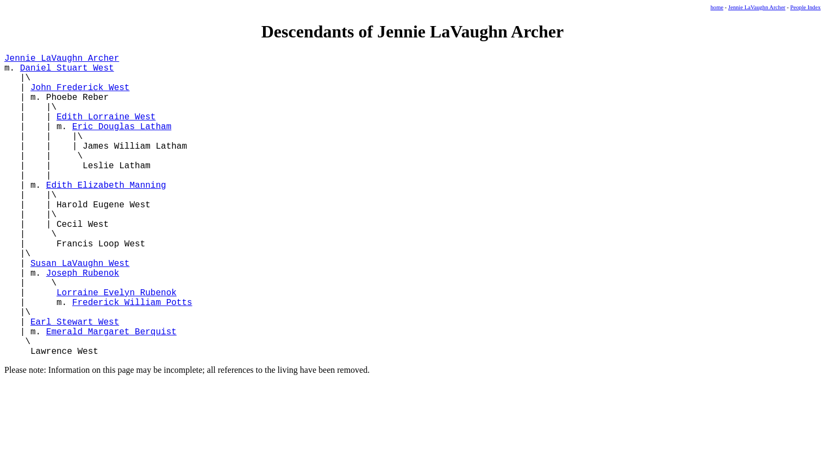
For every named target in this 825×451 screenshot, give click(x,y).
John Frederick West (79, 95)
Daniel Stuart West (67, 72)
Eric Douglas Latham (121, 143)
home (716, 7)
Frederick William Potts (132, 358)
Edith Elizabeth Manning (106, 215)
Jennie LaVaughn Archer (756, 7)
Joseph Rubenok (82, 322)
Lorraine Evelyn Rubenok (117, 346)
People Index (805, 7)
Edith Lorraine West (106, 131)
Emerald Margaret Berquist (111, 394)
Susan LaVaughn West (79, 310)
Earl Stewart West (74, 382)
